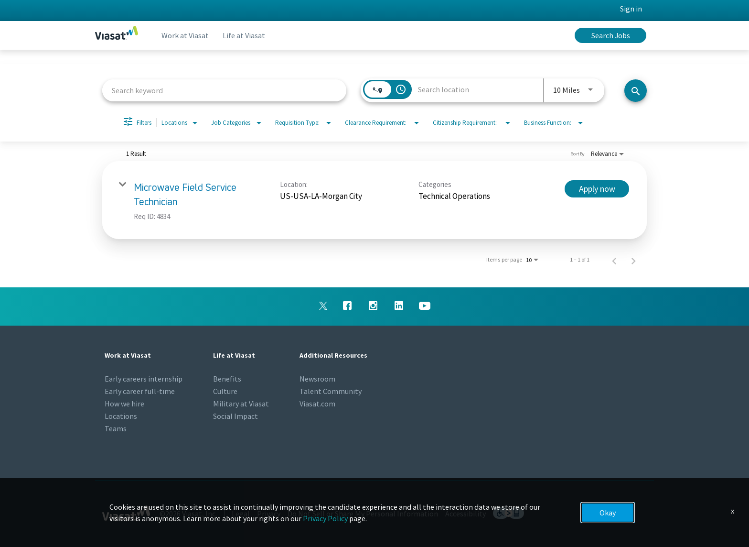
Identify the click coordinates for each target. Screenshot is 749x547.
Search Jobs (610, 35)
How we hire (124, 403)
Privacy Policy (325, 518)
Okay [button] (607, 512)
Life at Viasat (246, 35)
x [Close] (732, 510)
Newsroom (317, 378)
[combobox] (224, 90)
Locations (121, 416)
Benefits (227, 378)
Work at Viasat (186, 35)
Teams (116, 428)
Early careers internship (143, 378)
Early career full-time (140, 391)
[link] (374, 200)
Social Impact (235, 416)
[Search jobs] (635, 90)
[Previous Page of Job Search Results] (614, 259)
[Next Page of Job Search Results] (633, 259)
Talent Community (331, 391)
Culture (225, 391)
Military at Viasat (241, 403)
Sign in (631, 8)
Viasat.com (317, 403)
